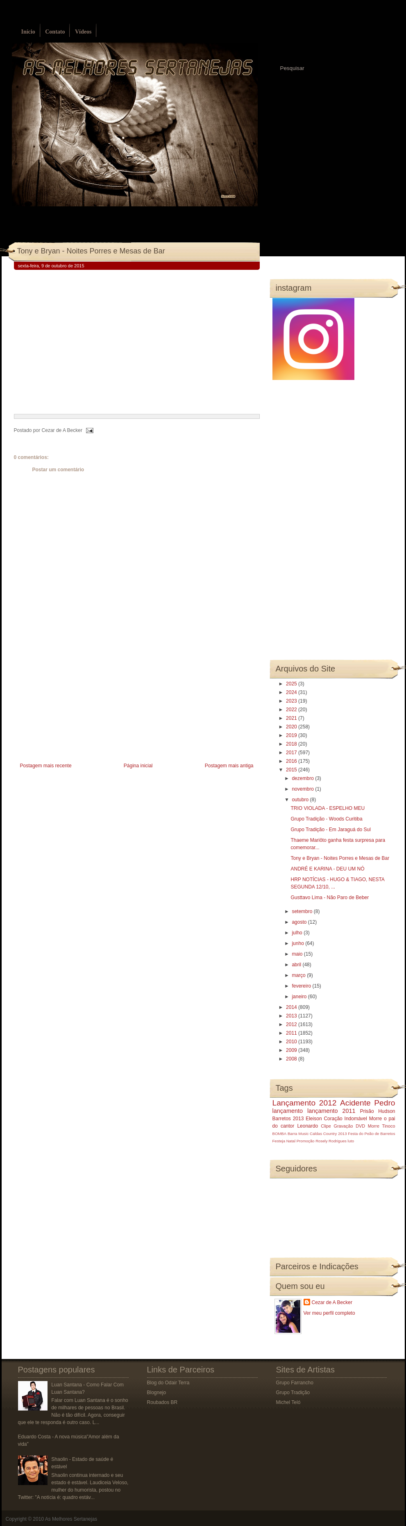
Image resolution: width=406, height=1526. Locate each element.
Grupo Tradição (293, 1392)
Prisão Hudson (377, 1111)
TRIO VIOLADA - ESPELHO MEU (327, 808)
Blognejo (156, 1392)
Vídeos (83, 32)
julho (298, 933)
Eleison (314, 1118)
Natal (290, 1141)
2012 (292, 1024)
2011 (292, 1033)
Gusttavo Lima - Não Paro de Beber (329, 897)
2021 (292, 718)
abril (297, 965)
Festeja (278, 1141)
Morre (375, 1118)
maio (298, 954)
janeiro (300, 996)
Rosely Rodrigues (331, 1141)
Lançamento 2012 (304, 1103)
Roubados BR (162, 1402)
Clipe (326, 1126)
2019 (292, 735)
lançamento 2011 (331, 1111)
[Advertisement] (75, 703)
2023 (292, 701)
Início (28, 32)
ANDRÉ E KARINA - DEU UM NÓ (327, 869)
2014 (292, 1007)
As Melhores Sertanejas (71, 1519)
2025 (292, 684)
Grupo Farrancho (294, 1383)
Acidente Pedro (367, 1103)
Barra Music (298, 1133)
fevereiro (302, 986)
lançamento (287, 1111)
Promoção (306, 1141)
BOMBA (279, 1133)
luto (351, 1141)
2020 (292, 727)
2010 (292, 1041)
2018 (292, 744)
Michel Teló (288, 1402)
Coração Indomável (345, 1118)
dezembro (303, 778)
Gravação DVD (349, 1126)
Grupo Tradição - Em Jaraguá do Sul (330, 829)
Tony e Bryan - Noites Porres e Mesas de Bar (91, 251)
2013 (292, 1016)
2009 (292, 1050)
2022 (292, 709)
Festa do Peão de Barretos (371, 1133)
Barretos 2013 (288, 1118)
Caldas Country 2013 (328, 1133)
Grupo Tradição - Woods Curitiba (326, 819)
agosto (300, 922)
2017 (292, 752)
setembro (302, 911)
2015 (292, 770)
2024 (292, 692)
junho (298, 943)
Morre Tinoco (381, 1126)
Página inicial (138, 766)
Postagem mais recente (46, 766)
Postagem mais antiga (229, 766)
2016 (292, 761)
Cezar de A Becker (332, 1302)
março (299, 975)
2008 (292, 1059)
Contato (55, 32)
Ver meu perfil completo (329, 1313)
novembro (303, 789)
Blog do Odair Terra (168, 1383)
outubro (301, 800)
